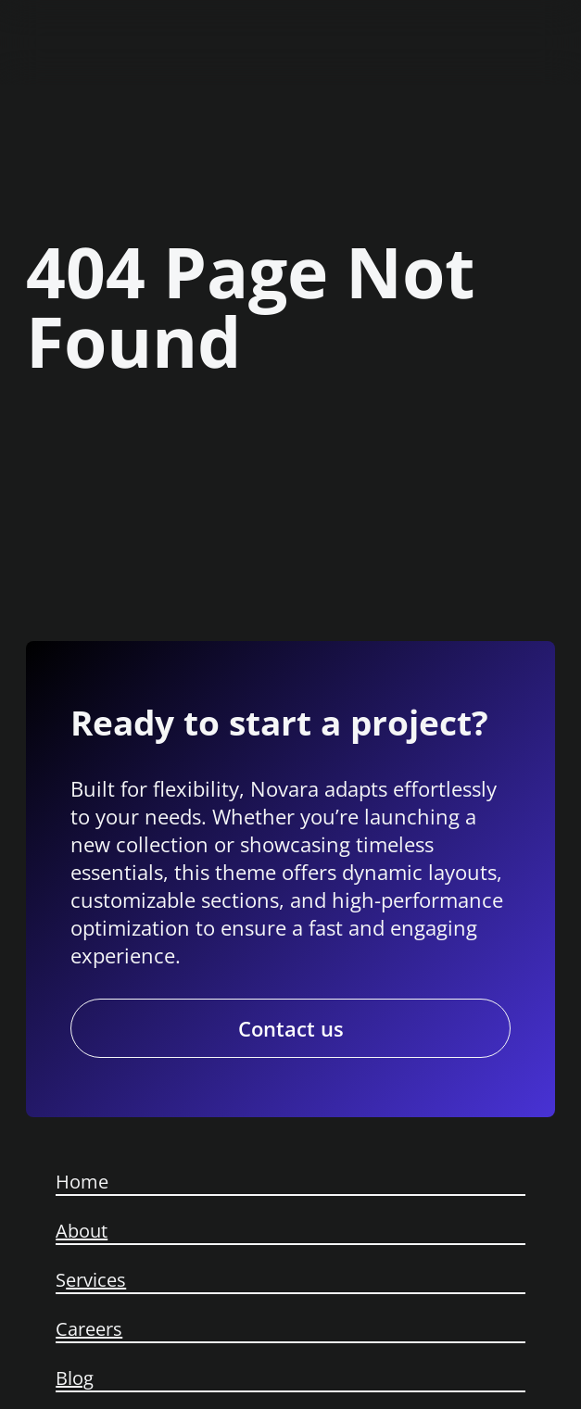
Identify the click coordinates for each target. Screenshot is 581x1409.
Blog (75, 1377)
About (81, 1230)
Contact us (291, 1028)
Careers (89, 1328)
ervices (96, 1279)
